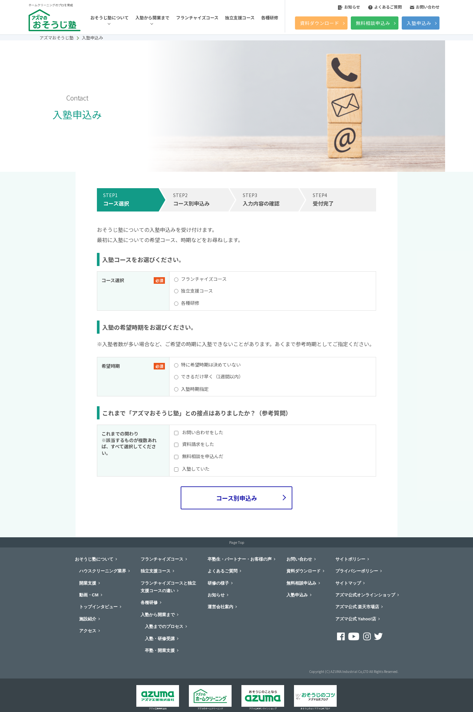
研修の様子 (218, 583)
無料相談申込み (373, 23)
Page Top (236, 542)
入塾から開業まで (152, 17)
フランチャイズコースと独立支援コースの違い (168, 587)
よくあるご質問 (385, 7)
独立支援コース (240, 17)
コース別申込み (236, 498)
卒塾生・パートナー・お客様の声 (240, 559)
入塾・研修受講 (160, 638)
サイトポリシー (350, 559)
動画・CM (89, 594)
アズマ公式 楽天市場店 (357, 606)
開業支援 (87, 583)
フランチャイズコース (197, 17)
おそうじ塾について (109, 17)
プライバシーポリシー (356, 570)
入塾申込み (419, 23)
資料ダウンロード (319, 23)
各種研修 (269, 17)
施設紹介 (87, 618)
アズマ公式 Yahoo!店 (355, 618)
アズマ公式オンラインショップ (365, 594)
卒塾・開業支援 (160, 650)
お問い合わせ (424, 7)
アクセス (87, 630)
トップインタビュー (98, 606)
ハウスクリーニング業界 (102, 570)
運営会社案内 (220, 606)
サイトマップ (348, 583)
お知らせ (349, 7)
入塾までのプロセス (164, 626)
